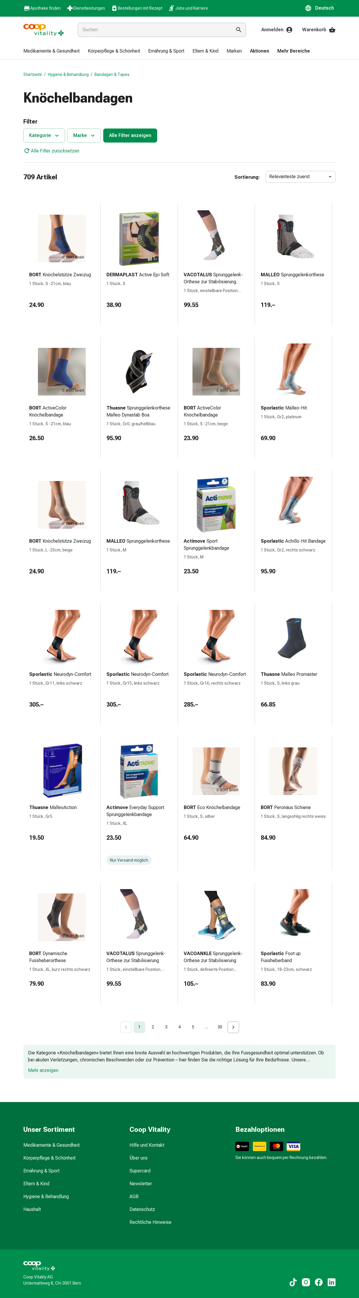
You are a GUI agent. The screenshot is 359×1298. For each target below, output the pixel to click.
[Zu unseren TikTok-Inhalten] (293, 1282)
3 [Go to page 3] (166, 1027)
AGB (134, 1196)
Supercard (139, 1171)
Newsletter (140, 1183)
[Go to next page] (233, 1027)
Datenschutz (142, 1209)
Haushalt (32, 1209)
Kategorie (44, 135)
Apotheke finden (42, 8)
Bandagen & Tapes (111, 74)
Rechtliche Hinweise (150, 1222)
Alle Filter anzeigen (130, 135)
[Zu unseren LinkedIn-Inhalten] (332, 1282)
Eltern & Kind (36, 1183)
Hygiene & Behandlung (68, 74)
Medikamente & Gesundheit (51, 1145)
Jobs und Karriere (188, 8)
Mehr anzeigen (43, 1070)
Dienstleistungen (85, 8)
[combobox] (154, 30)
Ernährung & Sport (41, 1171)
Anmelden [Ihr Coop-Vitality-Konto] (277, 29)
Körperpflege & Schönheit (49, 1158)
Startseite (32, 74)
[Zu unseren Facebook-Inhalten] (319, 1282)
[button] (320, 8)
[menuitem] (51, 51)
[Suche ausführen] (239, 30)
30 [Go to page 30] (220, 1027)
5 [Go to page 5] (193, 1027)
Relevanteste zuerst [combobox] (289, 176)
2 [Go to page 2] (153, 1027)
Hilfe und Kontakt (146, 1145)
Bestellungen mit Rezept (136, 8)
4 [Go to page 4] (179, 1027)
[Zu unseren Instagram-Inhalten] (306, 1282)
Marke (84, 135)
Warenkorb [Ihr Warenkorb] (319, 29)
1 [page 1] (139, 1027)
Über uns (138, 1158)
